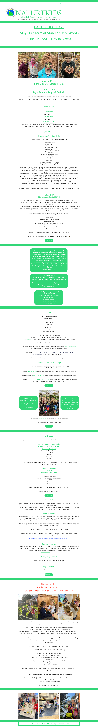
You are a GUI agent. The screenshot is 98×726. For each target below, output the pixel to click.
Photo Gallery (42, 419)
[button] (60, 3)
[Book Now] (49, 240)
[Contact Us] (49, 574)
